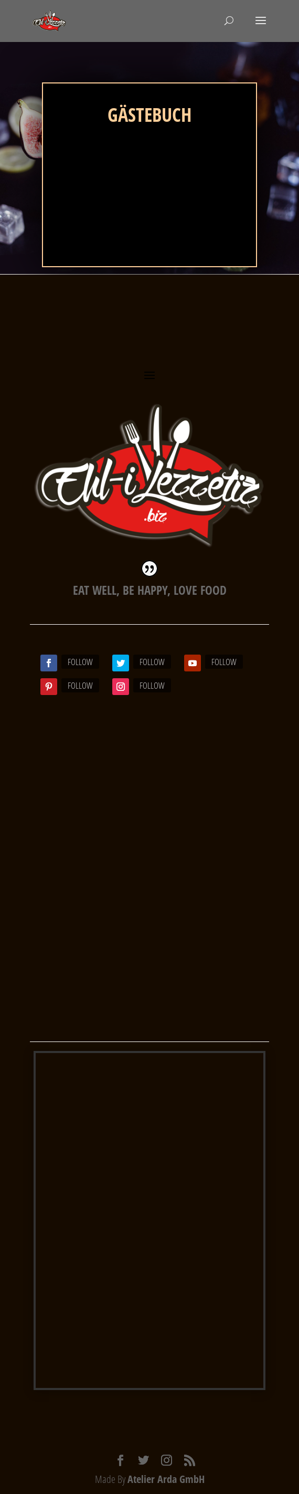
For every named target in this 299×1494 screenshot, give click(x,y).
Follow (80, 662)
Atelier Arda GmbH (166, 1479)
